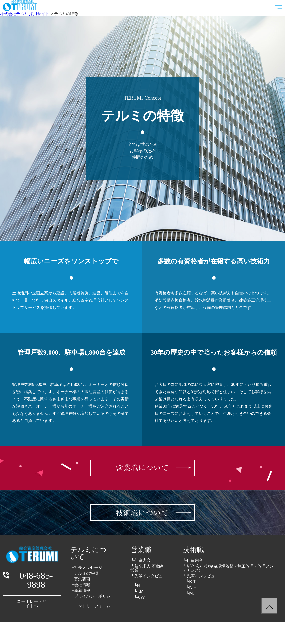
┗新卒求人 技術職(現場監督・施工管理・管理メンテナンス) (228, 568)
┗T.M (139, 591)
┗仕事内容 (140, 560)
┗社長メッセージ (86, 567)
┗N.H (191, 587)
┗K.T (191, 582)
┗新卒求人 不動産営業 (147, 568)
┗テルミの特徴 (84, 573)
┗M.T (191, 593)
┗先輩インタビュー (146, 578)
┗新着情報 (80, 590)
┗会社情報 (80, 585)
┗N (137, 586)
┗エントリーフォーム (90, 606)
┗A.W (139, 597)
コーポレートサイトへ (32, 603)
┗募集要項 (80, 579)
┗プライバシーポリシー (90, 598)
